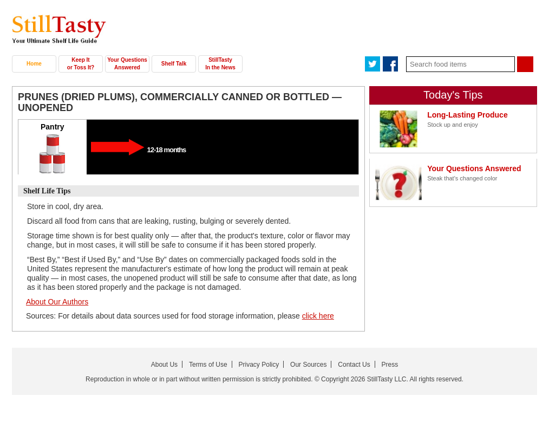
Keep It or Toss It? (80, 63)
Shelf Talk (174, 64)
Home (34, 64)
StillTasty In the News (220, 63)
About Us (164, 364)
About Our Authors (57, 301)
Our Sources (308, 364)
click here (318, 315)
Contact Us (354, 364)
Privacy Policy (259, 364)
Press (390, 364)
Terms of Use (208, 364)
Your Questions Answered (127, 63)
